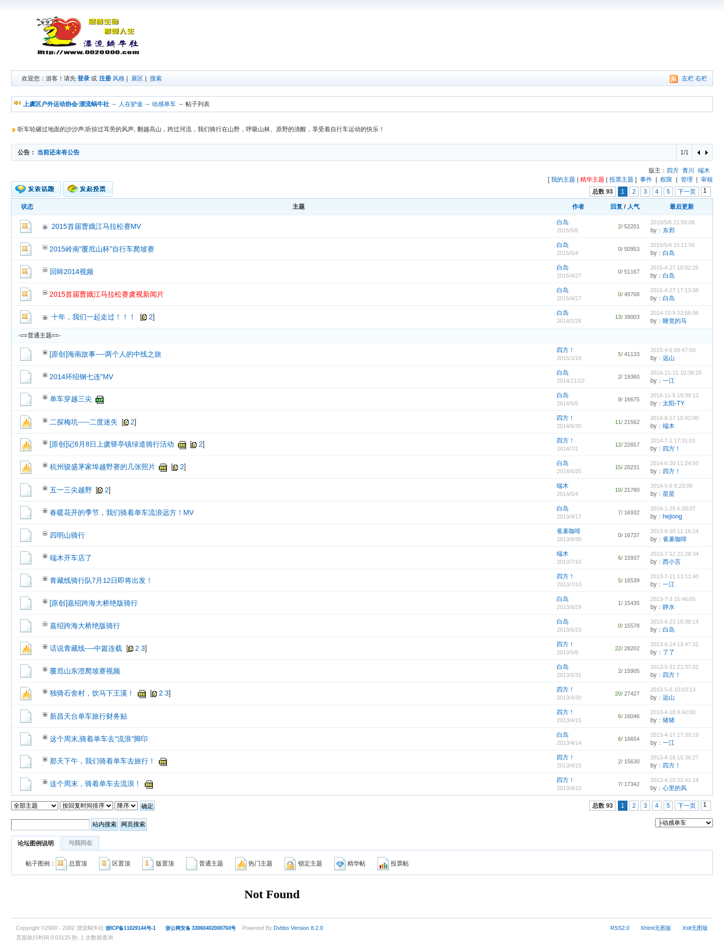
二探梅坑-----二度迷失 (84, 422)
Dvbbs (281, 928)
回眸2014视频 (72, 272)
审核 (707, 179)
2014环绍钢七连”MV (82, 377)
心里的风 (675, 788)
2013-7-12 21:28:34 (674, 554)
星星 (669, 493)
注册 (105, 78)
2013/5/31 (569, 675)
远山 (669, 358)
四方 (673, 170)
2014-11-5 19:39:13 (674, 395)
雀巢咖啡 (569, 531)
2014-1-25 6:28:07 (672, 508)
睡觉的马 (675, 320)
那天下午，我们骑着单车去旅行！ (102, 761)
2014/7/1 (567, 449)
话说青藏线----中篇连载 (86, 648)
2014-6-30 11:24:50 (674, 463)
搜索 (156, 78)
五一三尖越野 (71, 490)
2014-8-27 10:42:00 (674, 418)
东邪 (669, 230)
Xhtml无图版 (656, 928)
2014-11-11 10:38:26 (675, 373)
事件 (646, 179)
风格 (119, 78)
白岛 (563, 222)
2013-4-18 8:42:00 (672, 712)
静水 (669, 607)
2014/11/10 (570, 381)
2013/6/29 (569, 607)
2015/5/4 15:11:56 (672, 245)
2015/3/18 (569, 358)
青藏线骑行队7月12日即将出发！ (101, 580)
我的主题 (563, 179)
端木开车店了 (71, 558)
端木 (704, 170)
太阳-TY (673, 403)
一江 (669, 380)
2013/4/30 (569, 698)
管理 (687, 179)
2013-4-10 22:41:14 (674, 780)
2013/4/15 (569, 720)
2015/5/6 (567, 230)
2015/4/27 (569, 276)
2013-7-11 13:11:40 (674, 576)
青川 (688, 170)
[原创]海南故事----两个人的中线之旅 (105, 354)
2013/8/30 (569, 539)
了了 (669, 652)
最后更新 (682, 206)
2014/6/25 (569, 471)
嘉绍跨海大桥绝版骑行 (85, 626)
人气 (633, 206)
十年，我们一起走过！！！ (93, 317)
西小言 (672, 561)
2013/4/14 (569, 743)
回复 (616, 206)
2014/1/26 (569, 321)
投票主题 (621, 179)
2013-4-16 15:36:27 (674, 757)
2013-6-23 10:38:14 (674, 622)
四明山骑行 (67, 535)
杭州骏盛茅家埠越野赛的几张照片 (102, 467)
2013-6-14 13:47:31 (674, 644)
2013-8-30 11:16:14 (674, 531)
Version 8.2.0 (307, 928)
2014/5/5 (567, 403)
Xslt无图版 (695, 928)
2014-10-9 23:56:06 (674, 313)
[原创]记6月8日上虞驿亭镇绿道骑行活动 (112, 444)
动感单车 (164, 104)
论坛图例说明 (36, 843)
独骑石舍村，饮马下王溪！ (92, 693)
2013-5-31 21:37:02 (674, 667)
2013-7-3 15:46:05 (672, 599)
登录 (83, 78)
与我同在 (80, 842)
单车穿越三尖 (71, 399)
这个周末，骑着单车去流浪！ (95, 784)
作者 (578, 206)
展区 (137, 78)
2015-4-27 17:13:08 (674, 290)
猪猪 (669, 720)
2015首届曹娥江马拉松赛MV (96, 226)
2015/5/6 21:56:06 (672, 222)
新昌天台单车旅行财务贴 (88, 716)
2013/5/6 (567, 652)
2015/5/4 (567, 253)
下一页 (687, 191)
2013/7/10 (569, 562)
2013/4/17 (569, 516)
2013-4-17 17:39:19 (674, 735)
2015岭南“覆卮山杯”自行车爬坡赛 (102, 249)
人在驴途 (131, 104)
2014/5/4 (567, 494)
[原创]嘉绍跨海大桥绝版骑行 (94, 603)
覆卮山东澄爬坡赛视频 (85, 671)
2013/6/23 (569, 630)
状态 (27, 206)
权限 (666, 179)
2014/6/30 (569, 426)
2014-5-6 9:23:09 (671, 486)
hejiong (672, 516)
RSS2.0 (619, 928)
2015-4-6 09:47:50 (672, 350)
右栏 (701, 78)
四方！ (566, 350)
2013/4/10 (569, 788)
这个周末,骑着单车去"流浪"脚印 (99, 739)
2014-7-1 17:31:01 (672, 441)
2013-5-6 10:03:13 (672, 689)
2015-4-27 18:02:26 (674, 268)
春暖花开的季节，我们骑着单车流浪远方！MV (122, 512)
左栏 (688, 78)
